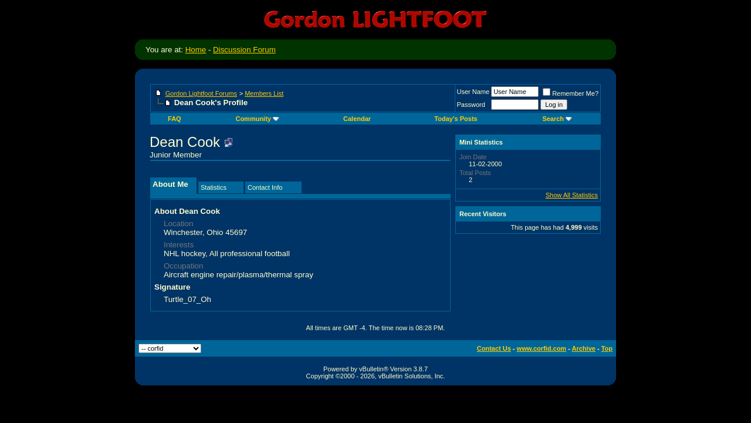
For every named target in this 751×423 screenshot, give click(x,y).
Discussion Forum (244, 49)
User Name (473, 91)
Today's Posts (455, 118)
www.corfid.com (542, 348)
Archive (584, 348)
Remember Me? (570, 93)
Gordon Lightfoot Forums (201, 93)
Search (557, 118)
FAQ (174, 118)
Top (607, 348)
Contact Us (494, 348)
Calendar (357, 118)
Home (196, 49)
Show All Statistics (572, 195)
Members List (264, 93)
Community (257, 118)
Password (471, 104)
